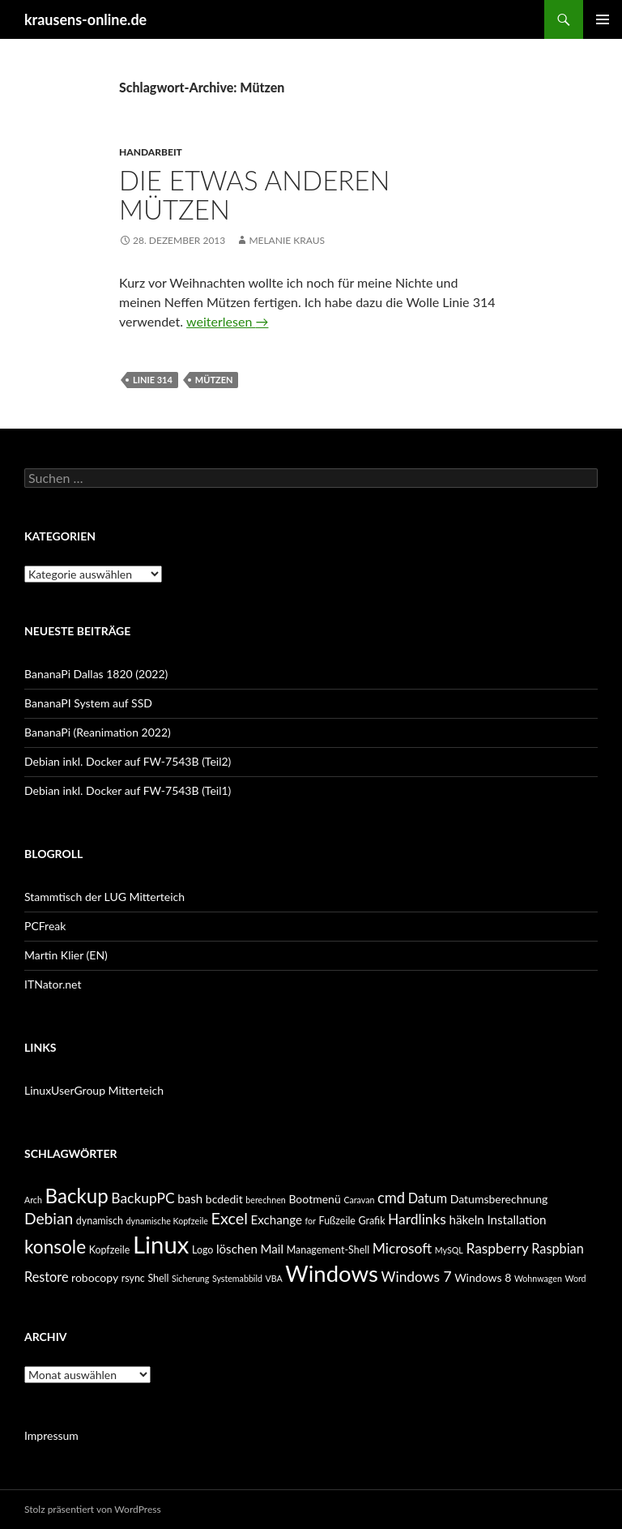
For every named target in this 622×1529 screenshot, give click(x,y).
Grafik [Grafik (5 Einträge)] (372, 1221)
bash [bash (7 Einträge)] (189, 1198)
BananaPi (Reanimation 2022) (97, 732)
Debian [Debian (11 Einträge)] (48, 1218)
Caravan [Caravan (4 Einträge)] (358, 1199)
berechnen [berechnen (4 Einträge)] (265, 1199)
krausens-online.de (85, 19)
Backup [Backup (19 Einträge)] (76, 1195)
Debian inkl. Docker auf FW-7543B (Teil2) (127, 761)
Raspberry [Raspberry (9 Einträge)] (497, 1248)
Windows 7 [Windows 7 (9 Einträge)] (416, 1276)
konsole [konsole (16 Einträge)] (55, 1247)
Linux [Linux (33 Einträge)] (161, 1244)
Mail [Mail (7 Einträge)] (271, 1248)
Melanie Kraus (287, 240)
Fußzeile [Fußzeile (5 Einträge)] (337, 1221)
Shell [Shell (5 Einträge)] (157, 1278)
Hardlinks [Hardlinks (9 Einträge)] (417, 1219)
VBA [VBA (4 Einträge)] (274, 1278)
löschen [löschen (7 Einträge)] (237, 1248)
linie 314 (153, 379)
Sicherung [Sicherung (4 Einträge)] (190, 1278)
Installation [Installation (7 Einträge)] (516, 1219)
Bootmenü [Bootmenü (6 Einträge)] (314, 1199)
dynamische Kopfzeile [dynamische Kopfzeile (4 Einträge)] (166, 1220)
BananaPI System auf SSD (88, 703)
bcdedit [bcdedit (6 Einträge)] (224, 1199)
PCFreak (45, 926)
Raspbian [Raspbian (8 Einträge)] (557, 1248)
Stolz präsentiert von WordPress (92, 1509)
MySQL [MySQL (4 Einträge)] (449, 1250)
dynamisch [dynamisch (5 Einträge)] (99, 1221)
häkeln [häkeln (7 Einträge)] (466, 1219)
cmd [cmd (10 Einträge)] (391, 1198)
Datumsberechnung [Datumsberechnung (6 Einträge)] (499, 1199)
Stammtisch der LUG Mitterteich (104, 896)
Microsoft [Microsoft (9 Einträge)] (402, 1248)
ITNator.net (52, 984)
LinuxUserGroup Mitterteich (94, 1090)
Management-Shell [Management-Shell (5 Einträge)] (328, 1250)
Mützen (214, 379)
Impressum (51, 1435)
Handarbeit (150, 152)
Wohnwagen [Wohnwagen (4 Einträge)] (538, 1278)
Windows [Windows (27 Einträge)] (331, 1273)
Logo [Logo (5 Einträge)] (202, 1250)
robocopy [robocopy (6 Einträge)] (94, 1277)
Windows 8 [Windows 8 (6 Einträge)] (482, 1277)
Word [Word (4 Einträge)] (575, 1278)
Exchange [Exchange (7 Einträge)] (276, 1219)
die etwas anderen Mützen (254, 194)
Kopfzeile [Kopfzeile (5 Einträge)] (109, 1250)
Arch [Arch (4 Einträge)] (33, 1199)
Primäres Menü (602, 19)
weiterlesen (227, 321)
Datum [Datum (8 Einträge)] (427, 1198)
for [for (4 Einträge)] (310, 1220)
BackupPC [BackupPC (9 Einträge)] (142, 1198)
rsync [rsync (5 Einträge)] (133, 1278)
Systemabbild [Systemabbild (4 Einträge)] (237, 1278)
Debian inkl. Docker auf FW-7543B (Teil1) (127, 790)
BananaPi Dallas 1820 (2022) (96, 674)
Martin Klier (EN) (66, 955)
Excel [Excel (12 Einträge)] (229, 1218)
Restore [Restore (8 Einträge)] (46, 1276)
